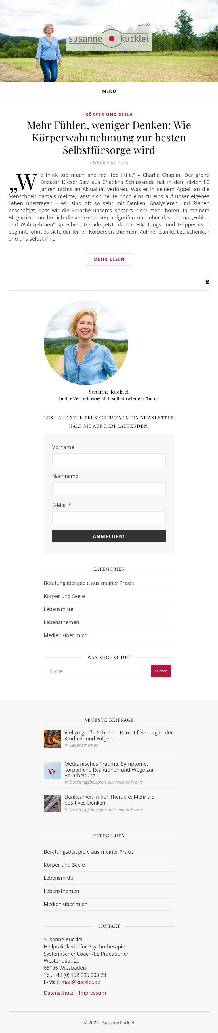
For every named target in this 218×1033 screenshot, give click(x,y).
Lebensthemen (61, 622)
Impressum (92, 992)
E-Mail (61, 504)
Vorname (63, 447)
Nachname (65, 476)
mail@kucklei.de (80, 982)
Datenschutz (58, 992)
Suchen (161, 671)
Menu (109, 91)
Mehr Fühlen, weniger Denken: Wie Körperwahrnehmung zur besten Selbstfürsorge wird (109, 137)
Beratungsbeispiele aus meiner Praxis (89, 583)
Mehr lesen (109, 259)
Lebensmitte (58, 609)
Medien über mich (65, 635)
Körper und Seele (109, 114)
